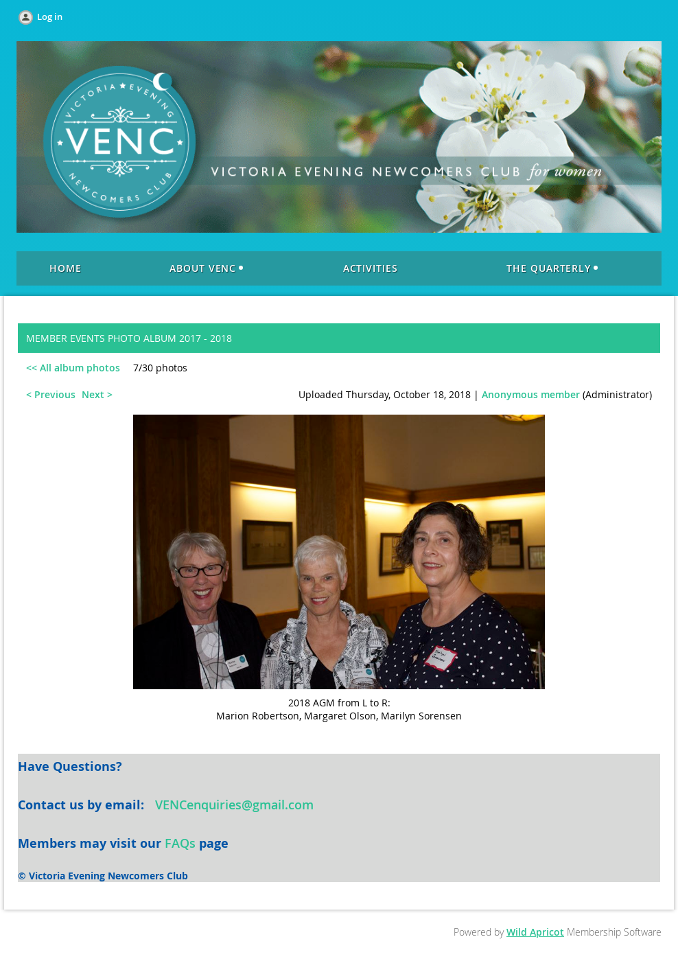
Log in (49, 16)
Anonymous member (531, 394)
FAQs (180, 843)
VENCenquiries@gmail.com (234, 804)
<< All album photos (73, 367)
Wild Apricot (535, 931)
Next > (97, 394)
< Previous (50, 394)
